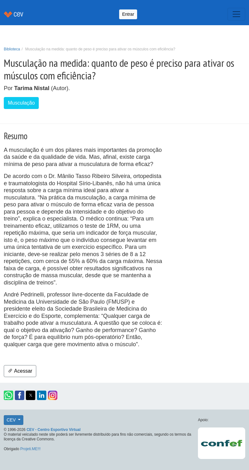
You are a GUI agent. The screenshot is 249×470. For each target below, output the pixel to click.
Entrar (128, 14)
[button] (8, 395)
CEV (12, 419)
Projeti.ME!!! (30, 449)
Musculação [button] (21, 103)
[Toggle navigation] (236, 14)
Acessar (20, 371)
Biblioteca (12, 49)
